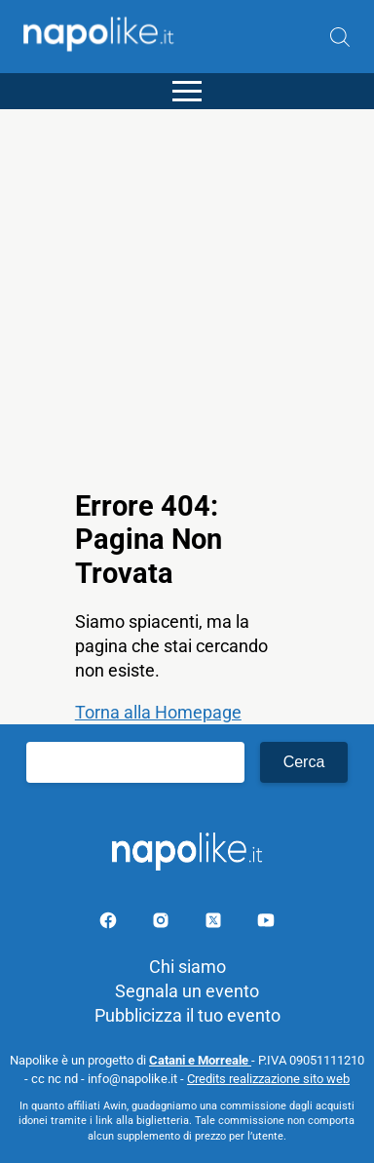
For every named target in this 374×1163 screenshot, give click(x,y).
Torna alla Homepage (158, 712)
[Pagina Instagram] (162, 923)
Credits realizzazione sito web (268, 1078)
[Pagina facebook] (110, 923)
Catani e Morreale (200, 1060)
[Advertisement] (187, 296)
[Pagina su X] (215, 923)
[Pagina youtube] (266, 923)
